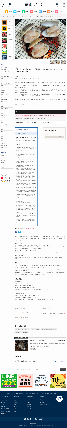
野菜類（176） (3, 69)
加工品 (50, 11)
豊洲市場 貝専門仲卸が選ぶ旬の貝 (22, 329)
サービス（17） (4, 110)
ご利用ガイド (3, 402)
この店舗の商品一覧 (61, 340)
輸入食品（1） (3, 122)
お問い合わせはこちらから (30, 228)
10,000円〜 (3, 165)
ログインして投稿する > (61, 361)
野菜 (15, 400)
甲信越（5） (3, 131)
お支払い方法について (5, 406)
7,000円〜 (3, 162)
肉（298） (3, 74)
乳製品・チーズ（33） (5, 94)
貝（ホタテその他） (16, 16)
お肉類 (33, 11)
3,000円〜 (3, 158)
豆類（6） (3, 78)
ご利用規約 (42, 400)
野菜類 (25, 11)
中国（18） (3, 140)
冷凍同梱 (42, 11)
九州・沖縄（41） (4, 145)
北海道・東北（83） (4, 127)
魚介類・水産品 (8, 16)
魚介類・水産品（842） (5, 76)
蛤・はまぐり (24, 16)
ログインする (3, 399)
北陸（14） (3, 138)
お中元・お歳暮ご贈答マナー (6, 411)
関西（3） (3, 136)
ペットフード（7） (4, 124)
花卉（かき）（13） (4, 115)
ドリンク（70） (4, 85)
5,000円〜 (3, 160)
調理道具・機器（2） (5, 108)
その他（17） (3, 90)
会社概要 (42, 399)
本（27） (2, 106)
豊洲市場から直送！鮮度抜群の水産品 (49, 329)
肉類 (15, 404)
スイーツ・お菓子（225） (5, 83)
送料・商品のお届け (5, 408)
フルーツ (8, 11)
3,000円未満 (3, 155)
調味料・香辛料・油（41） (6, 99)
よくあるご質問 (4, 404)
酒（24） (2, 97)
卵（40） (2, 92)
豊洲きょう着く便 (35, 329)
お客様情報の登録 (4, 400)
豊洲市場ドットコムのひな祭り (22, 332)
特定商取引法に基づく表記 (45, 404)
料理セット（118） (4, 87)
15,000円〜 (3, 167)
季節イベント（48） (4, 147)
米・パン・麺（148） (5, 67)
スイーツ (58, 11)
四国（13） (3, 143)
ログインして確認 (25, 317)
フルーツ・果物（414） (5, 71)
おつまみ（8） (3, 120)
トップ (2, 16)
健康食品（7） (3, 101)
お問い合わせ (3, 413)
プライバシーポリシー (44, 402)
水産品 (16, 11)
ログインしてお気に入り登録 (54, 137)
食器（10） (3, 113)
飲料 (15, 411)
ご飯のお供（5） (4, 117)
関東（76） (3, 129)
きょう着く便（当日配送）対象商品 (23, 115)
